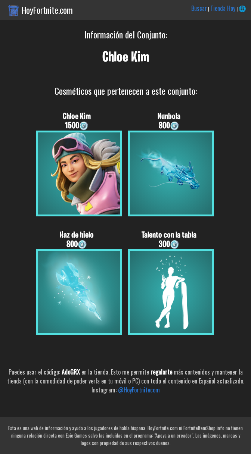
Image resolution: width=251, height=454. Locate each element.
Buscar (199, 8)
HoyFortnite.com (47, 10)
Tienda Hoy (222, 8)
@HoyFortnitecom (139, 389)
